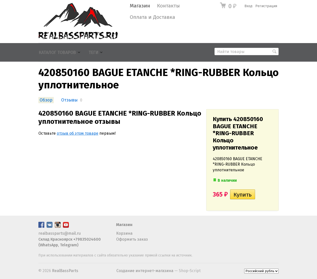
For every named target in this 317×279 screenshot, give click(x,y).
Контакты (168, 6)
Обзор (46, 100)
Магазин (140, 6)
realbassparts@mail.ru (59, 233)
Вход (248, 6)
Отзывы (69, 100)
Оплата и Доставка (152, 17)
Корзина (124, 233)
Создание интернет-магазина (144, 270)
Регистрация (266, 6)
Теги (93, 52)
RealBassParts (65, 270)
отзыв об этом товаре (77, 133)
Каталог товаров (57, 52)
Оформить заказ (132, 239)
